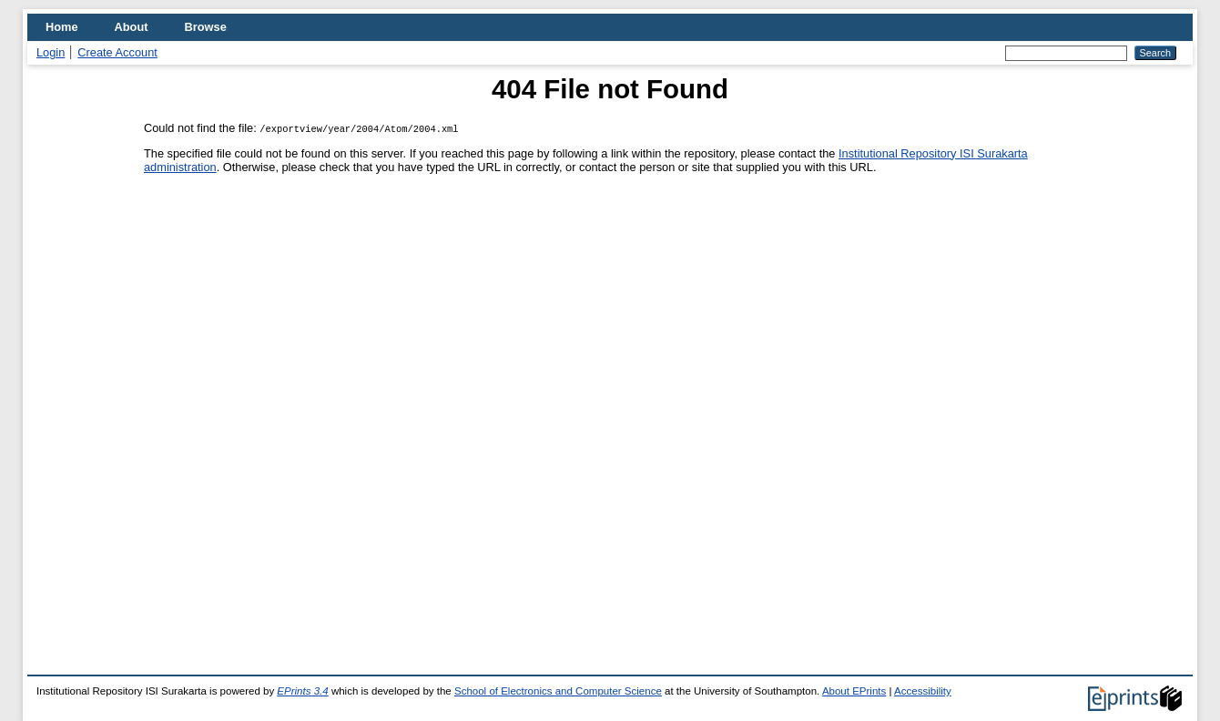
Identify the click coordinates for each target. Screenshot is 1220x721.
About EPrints (854, 690)
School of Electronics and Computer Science (558, 690)
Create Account (117, 52)
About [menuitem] (131, 27)
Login (50, 52)
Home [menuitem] (62, 27)
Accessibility (922, 690)
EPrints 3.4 (302, 690)
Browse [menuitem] (206, 27)
